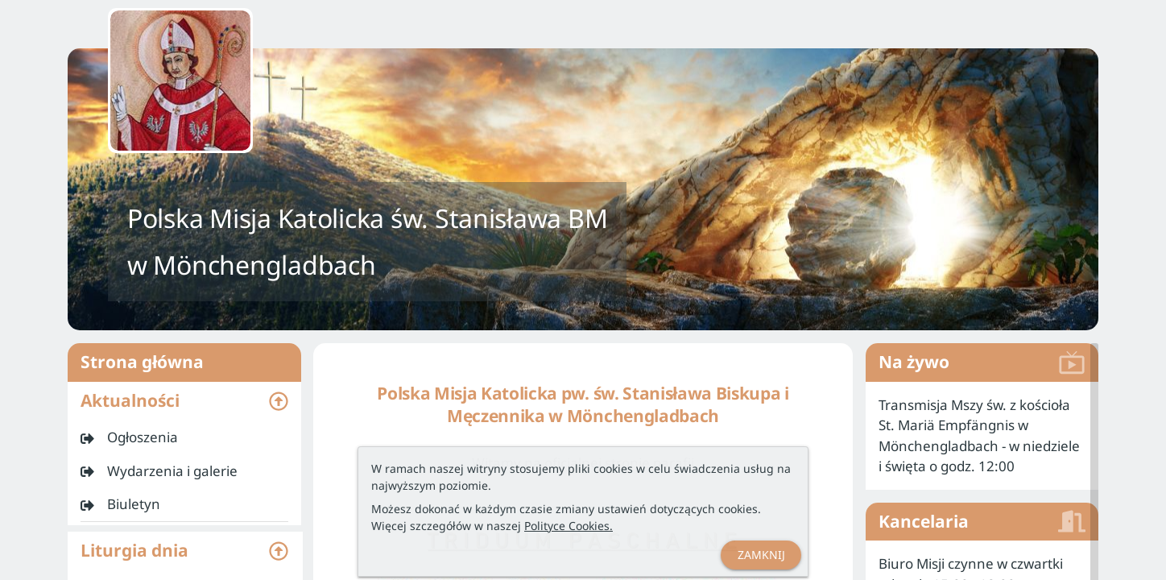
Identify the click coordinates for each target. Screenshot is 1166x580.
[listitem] (184, 437)
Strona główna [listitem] (184, 362)
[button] (184, 401)
